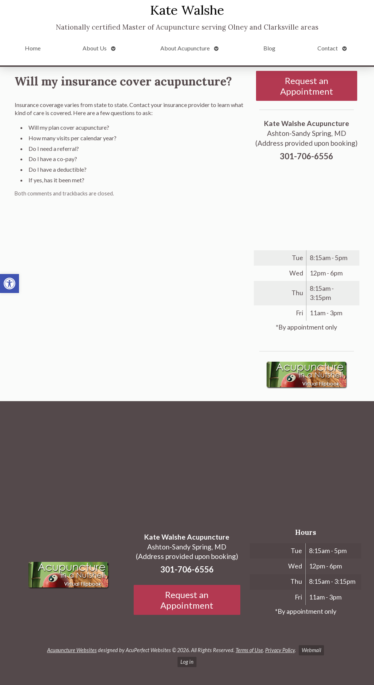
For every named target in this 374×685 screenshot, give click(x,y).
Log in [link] (187, 662)
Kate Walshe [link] (187, 10)
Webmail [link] (311, 650)
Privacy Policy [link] (280, 650)
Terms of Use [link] (249, 650)
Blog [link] (269, 48)
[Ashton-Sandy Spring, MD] (187, 462)
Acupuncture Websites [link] (72, 650)
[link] (9, 283)
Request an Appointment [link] (306, 85)
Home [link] (33, 48)
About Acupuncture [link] (185, 48)
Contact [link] (327, 48)
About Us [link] (95, 48)
